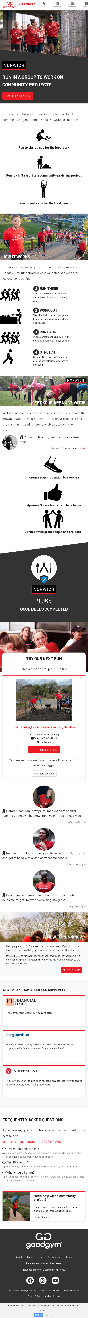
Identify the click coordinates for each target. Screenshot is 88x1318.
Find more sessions (44, 773)
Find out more (71, 970)
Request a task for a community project (44, 1269)
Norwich (14, 65)
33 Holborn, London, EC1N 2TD (22, 1290)
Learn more (49, 1315)
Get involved (26, 3)
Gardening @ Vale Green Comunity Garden (44, 727)
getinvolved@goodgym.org (20, 1141)
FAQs (30, 1256)
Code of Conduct (52, 1296)
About (19, 1256)
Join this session (44, 750)
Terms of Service (71, 1290)
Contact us (54, 1256)
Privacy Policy (34, 1296)
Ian (84, 448)
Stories (68, 1256)
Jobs (40, 1256)
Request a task (42, 1217)
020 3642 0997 (51, 1141)
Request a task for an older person (44, 1263)
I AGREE (38, 1315)
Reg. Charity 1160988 (50, 1290)
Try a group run (17, 96)
